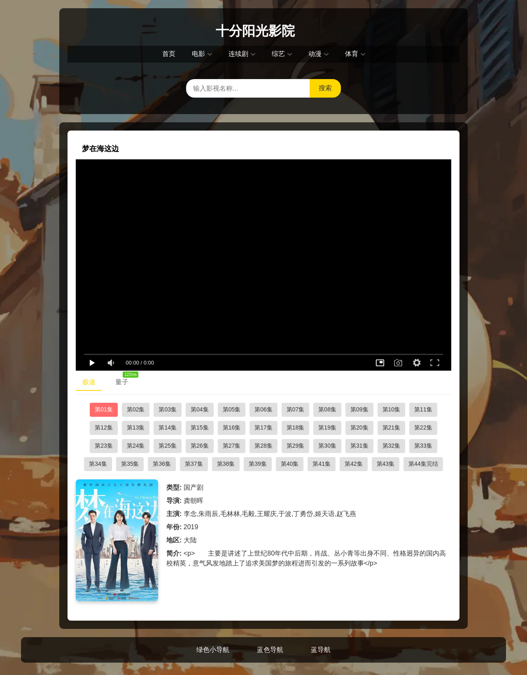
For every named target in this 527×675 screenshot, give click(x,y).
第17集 (263, 427)
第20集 (359, 427)
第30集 (327, 445)
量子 (125, 380)
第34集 (98, 463)
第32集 (391, 445)
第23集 (104, 445)
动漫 (315, 53)
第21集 (391, 427)
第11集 (423, 409)
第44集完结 (423, 463)
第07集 (296, 409)
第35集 (130, 463)
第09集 (359, 409)
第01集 (104, 409)
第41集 (321, 463)
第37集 (194, 463)
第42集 (354, 463)
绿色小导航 (212, 649)
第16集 (232, 427)
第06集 (263, 409)
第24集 (136, 445)
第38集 (226, 463)
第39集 (258, 463)
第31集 (359, 445)
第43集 (386, 463)
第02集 (136, 409)
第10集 (391, 409)
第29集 (296, 445)
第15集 (200, 427)
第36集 (162, 463)
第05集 (232, 409)
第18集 (296, 427)
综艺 (278, 53)
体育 (351, 53)
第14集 (168, 427)
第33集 (423, 445)
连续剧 (238, 53)
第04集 (200, 409)
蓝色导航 (270, 649)
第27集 (232, 445)
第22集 (423, 427)
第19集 (327, 427)
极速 (89, 381)
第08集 (327, 409)
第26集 (200, 445)
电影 (198, 53)
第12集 (104, 427)
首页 (168, 53)
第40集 (290, 463)
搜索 (325, 87)
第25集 (168, 445)
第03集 (168, 409)
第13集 (136, 427)
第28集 (263, 445)
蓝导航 (321, 649)
